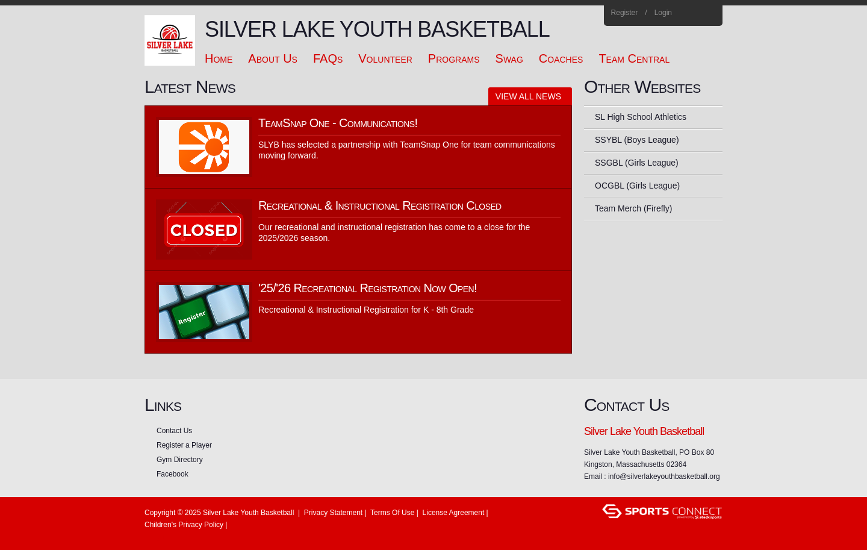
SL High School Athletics (640, 117)
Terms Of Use (392, 512)
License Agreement (454, 512)
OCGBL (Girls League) (637, 185)
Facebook (692, 13)
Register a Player (184, 445)
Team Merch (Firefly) (633, 208)
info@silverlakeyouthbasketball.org (664, 476)
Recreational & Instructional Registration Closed (380, 205)
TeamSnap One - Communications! (338, 123)
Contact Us (174, 431)
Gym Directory (180, 459)
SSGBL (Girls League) (637, 162)
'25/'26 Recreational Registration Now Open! (367, 288)
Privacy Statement (333, 512)
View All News (528, 96)
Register (624, 12)
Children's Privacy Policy (183, 524)
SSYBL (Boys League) (637, 140)
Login (663, 12)
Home (709, 13)
